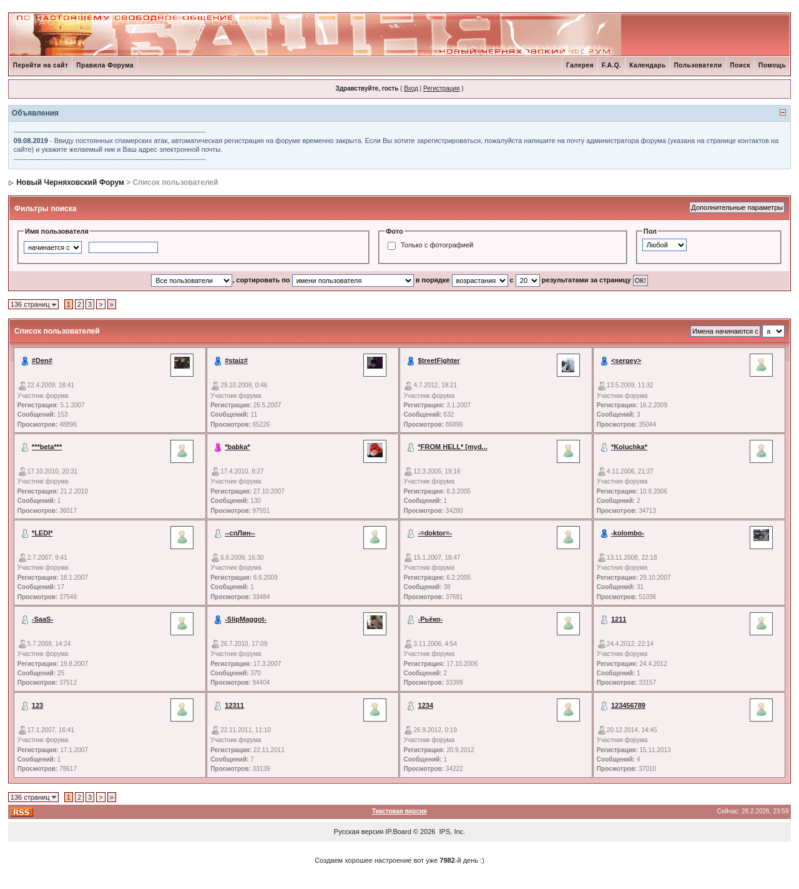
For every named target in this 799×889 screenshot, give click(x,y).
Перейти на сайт (41, 65)
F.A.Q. (611, 65)
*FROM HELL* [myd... (453, 446)
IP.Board (398, 831)
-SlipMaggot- (246, 619)
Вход (411, 88)
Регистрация (441, 88)
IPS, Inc (451, 831)
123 (37, 705)
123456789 (628, 705)
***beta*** (47, 446)
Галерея (580, 65)
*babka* (237, 446)
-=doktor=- (435, 533)
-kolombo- (627, 533)
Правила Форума (105, 65)
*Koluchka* (629, 446)
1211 (618, 619)
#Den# (42, 360)
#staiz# (236, 360)
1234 (425, 705)
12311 (234, 705)
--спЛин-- (240, 533)
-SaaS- (42, 619)
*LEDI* (42, 533)
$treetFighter (439, 360)
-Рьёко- (430, 619)
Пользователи (698, 65)
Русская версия (358, 831)
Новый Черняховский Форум (70, 182)
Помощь (772, 65)
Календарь (647, 65)
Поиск (740, 65)
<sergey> (626, 360)
